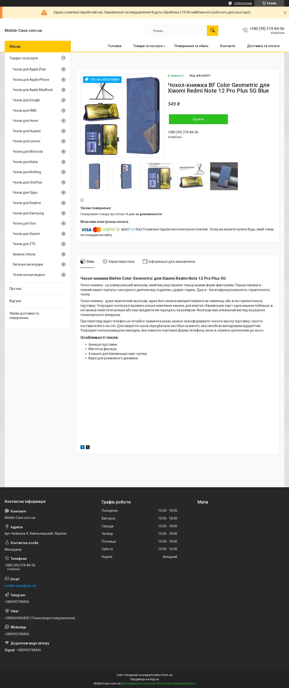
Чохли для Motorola (28, 151)
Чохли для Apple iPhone (31, 80)
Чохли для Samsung (28, 213)
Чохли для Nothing (27, 172)
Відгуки (15, 301)
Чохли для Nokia (25, 162)
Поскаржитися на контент (139, 683)
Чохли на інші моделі (29, 275)
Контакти (227, 46)
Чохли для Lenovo (26, 141)
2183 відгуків (243, 3)
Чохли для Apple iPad (29, 69)
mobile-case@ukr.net (20, 586)
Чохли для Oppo (25, 192)
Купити (198, 119)
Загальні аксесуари (28, 264)
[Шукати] (212, 30)
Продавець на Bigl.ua (144, 679)
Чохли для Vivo (24, 223)
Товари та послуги (148, 46)
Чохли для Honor (25, 121)
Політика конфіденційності (177, 683)
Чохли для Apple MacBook (33, 90)
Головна (114, 46)
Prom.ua (167, 675)
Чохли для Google (26, 100)
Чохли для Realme (27, 203)
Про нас (15, 289)
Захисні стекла (24, 254)
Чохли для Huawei (27, 131)
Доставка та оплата (263, 46)
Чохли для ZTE (24, 244)
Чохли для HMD (25, 110)
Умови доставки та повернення (24, 315)
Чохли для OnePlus (27, 182)
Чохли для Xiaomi (26, 234)
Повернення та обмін (191, 46)
